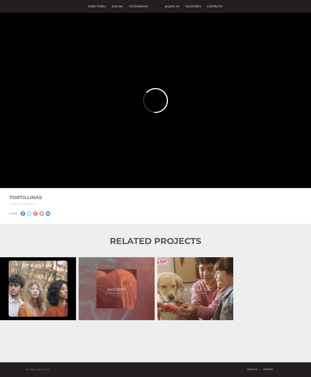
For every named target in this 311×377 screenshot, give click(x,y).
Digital (117, 6)
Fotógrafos (138, 6)
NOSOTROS (193, 6)
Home (156, 6)
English (252, 369)
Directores (97, 6)
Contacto (215, 6)
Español (268, 369)
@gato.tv (172, 6)
